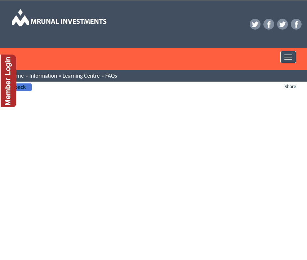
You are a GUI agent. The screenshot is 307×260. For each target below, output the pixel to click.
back (20, 86)
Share (290, 86)
